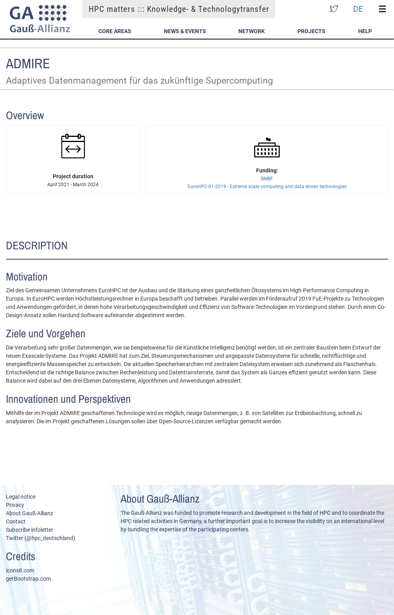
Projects (311, 31)
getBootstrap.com (28, 579)
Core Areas (114, 31)
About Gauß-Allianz (29, 513)
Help (365, 31)
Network (251, 31)
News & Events (185, 31)
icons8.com (20, 570)
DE (358, 8)
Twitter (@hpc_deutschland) (40, 538)
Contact (16, 521)
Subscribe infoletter (29, 530)
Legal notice (20, 496)
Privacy (15, 505)
